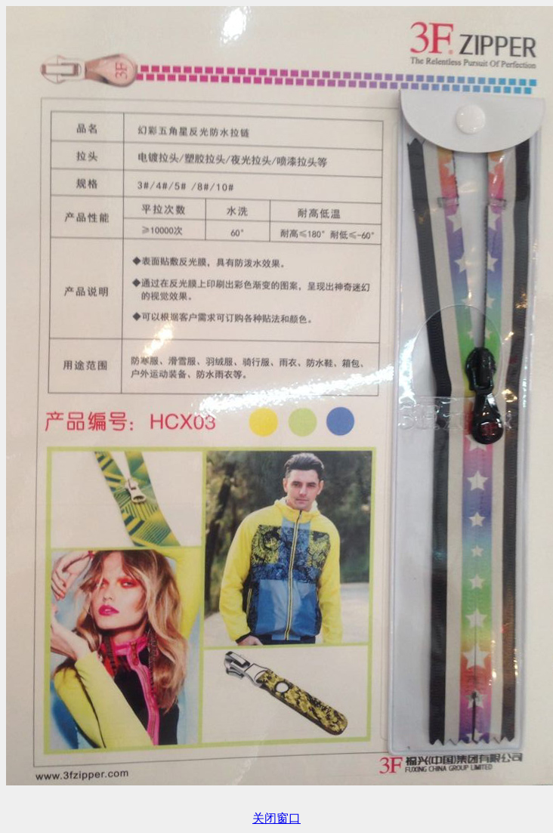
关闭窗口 (276, 818)
